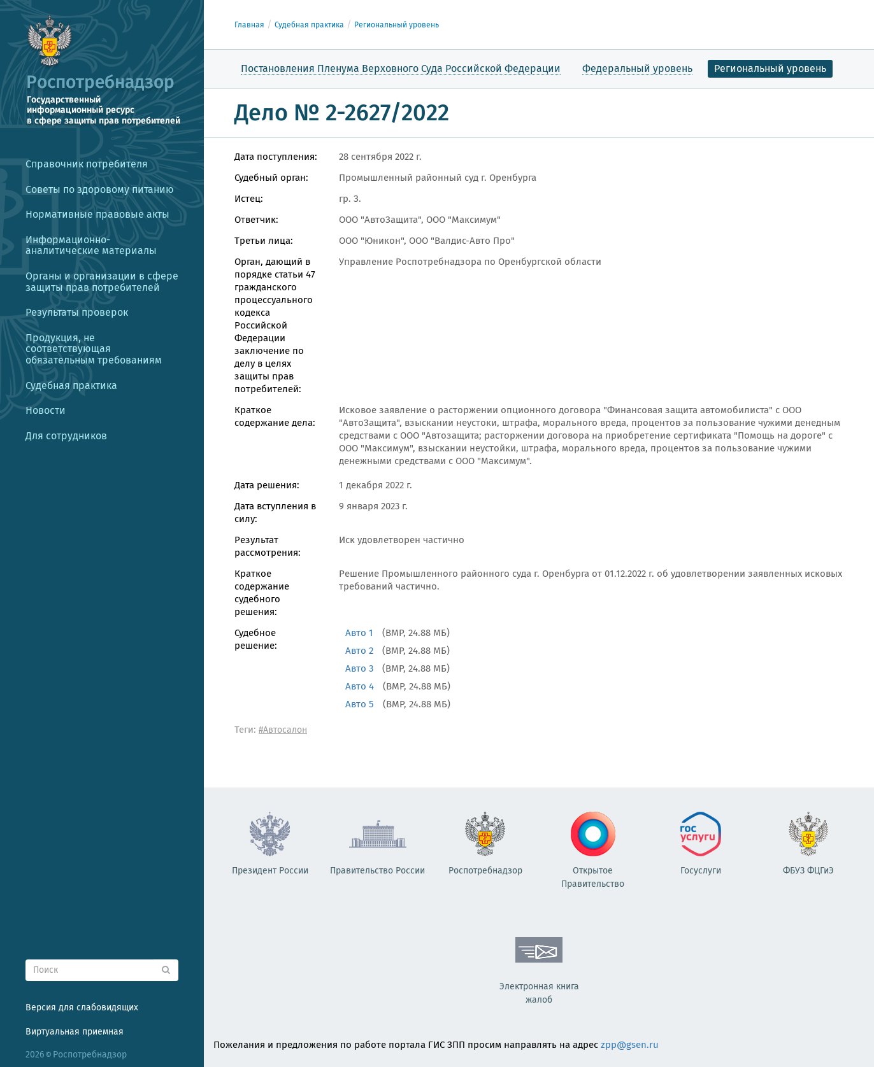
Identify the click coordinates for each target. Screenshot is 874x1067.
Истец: (248, 198)
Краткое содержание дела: (274, 416)
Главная (249, 24)
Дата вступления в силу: (275, 512)
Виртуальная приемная (74, 1031)
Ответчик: (256, 219)
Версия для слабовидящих (81, 1007)
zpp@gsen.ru (630, 1044)
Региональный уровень (396, 24)
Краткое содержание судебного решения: (261, 593)
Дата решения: (266, 485)
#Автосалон (283, 729)
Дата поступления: (275, 156)
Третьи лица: (263, 240)
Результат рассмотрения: (267, 546)
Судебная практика (309, 24)
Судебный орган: (271, 177)
